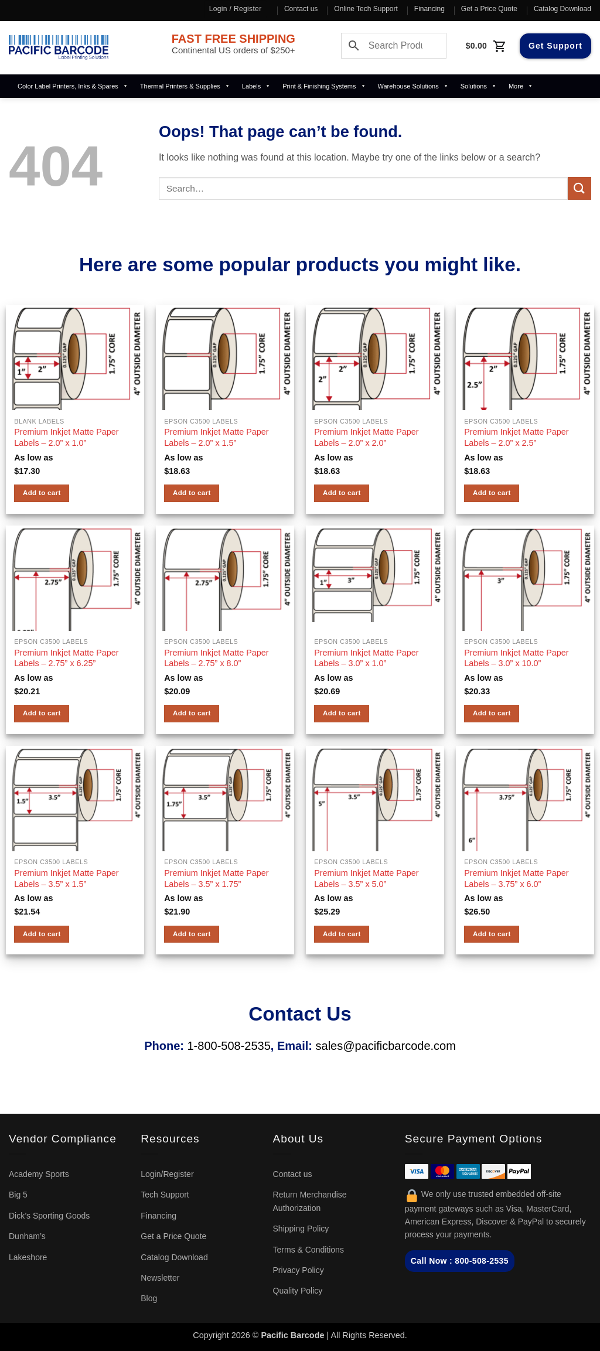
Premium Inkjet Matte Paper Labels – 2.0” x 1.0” (66, 437)
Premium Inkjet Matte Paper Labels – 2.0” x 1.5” (216, 437)
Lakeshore (28, 1257)
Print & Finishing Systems (324, 86)
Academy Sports (39, 1174)
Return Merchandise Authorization (310, 1201)
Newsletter (160, 1277)
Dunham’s (27, 1236)
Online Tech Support (366, 9)
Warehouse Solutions (413, 86)
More (521, 86)
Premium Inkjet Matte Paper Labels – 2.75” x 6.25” (66, 658)
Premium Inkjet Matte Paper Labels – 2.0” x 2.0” (366, 437)
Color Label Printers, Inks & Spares (73, 86)
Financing (429, 9)
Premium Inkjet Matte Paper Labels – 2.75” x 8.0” (216, 658)
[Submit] (579, 188)
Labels (256, 86)
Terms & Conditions (308, 1249)
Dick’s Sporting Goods (49, 1215)
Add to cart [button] (42, 492)
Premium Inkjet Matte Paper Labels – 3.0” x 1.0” (366, 658)
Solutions (479, 86)
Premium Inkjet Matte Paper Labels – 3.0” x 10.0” (516, 658)
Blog (149, 1298)
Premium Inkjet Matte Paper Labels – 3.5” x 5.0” (366, 878)
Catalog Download (562, 9)
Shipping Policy (301, 1228)
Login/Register (167, 1174)
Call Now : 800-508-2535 (460, 1260)
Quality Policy (298, 1290)
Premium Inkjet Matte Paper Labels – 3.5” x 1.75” (216, 878)
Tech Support (165, 1194)
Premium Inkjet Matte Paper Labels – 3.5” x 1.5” (66, 878)
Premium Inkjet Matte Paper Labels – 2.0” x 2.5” (516, 437)
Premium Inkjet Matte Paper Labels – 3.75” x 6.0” (516, 878)
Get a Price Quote (489, 9)
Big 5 (18, 1194)
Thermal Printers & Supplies (185, 86)
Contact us (301, 9)
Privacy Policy (298, 1270)
